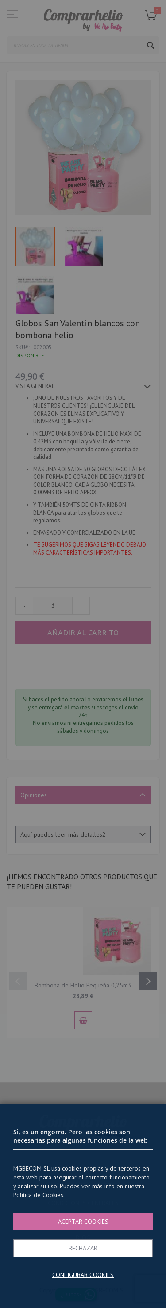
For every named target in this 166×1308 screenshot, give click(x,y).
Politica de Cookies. (39, 1195)
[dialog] (83, 654)
